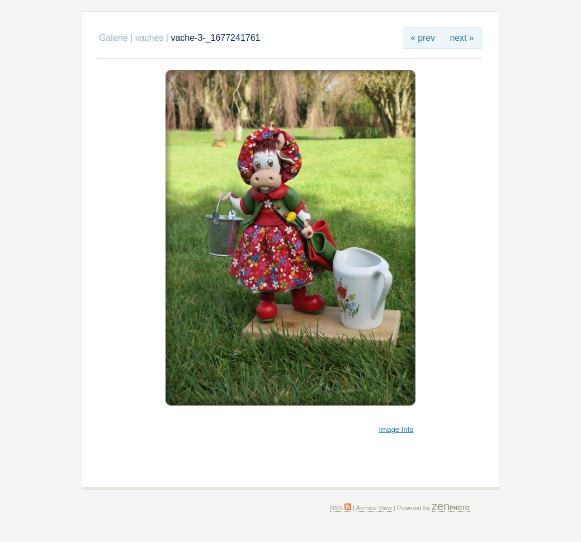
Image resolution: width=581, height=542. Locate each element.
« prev (422, 38)
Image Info (396, 429)
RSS (340, 508)
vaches (149, 38)
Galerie (113, 38)
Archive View (373, 508)
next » (462, 38)
